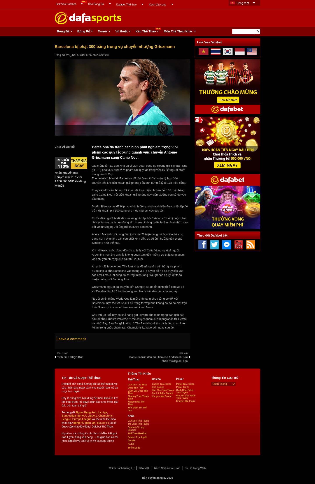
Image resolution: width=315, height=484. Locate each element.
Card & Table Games (162, 393)
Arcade (131, 440)
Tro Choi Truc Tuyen (138, 424)
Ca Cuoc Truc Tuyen (138, 421)
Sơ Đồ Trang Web (195, 468)
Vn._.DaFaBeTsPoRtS (79, 55)
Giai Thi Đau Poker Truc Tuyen (186, 396)
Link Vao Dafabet (66, 4)
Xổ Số (131, 444)
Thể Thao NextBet (137, 433)
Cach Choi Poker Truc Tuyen (185, 391)
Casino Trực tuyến (137, 437)
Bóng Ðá (63, 31)
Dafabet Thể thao (126, 4)
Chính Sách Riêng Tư (121, 468)
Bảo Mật (144, 468)
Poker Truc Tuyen (185, 384)
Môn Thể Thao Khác (178, 31)
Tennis (102, 31)
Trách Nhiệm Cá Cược (167, 468)
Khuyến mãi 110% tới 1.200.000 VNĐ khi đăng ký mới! (70, 181)
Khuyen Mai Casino (162, 396)
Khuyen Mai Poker (185, 401)
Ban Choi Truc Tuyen (163, 390)
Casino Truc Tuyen (162, 384)
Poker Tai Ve (182, 387)
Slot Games (158, 387)
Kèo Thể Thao (146, 31)
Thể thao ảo (134, 448)
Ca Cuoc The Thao (137, 384)
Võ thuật (121, 31)
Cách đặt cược (157, 4)
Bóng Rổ (83, 31)
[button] (257, 31)
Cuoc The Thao (136, 388)
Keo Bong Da (96, 4)
